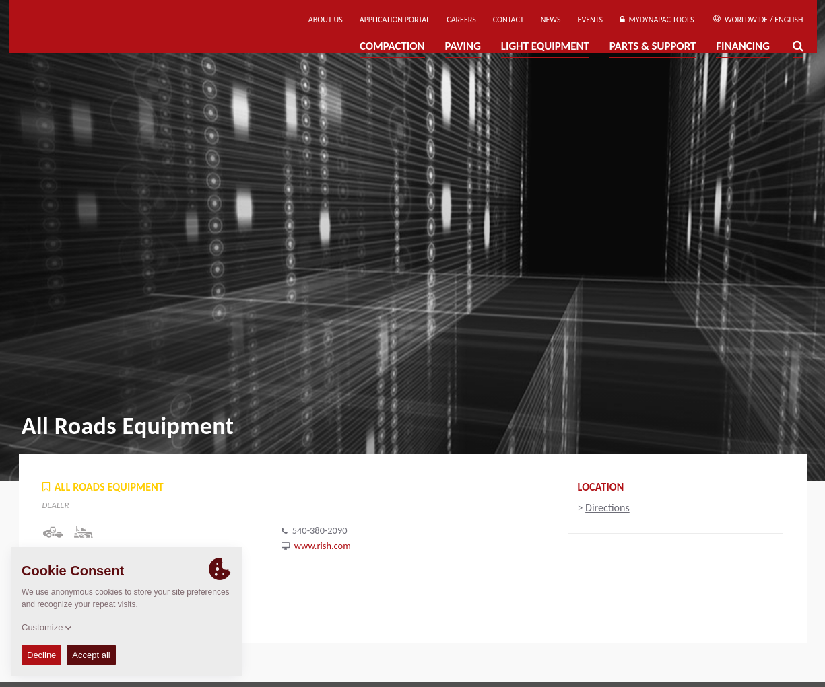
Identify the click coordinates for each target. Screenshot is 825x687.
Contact (508, 19)
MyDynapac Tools (657, 19)
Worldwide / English (758, 19)
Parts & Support (652, 46)
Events (590, 19)
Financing (743, 46)
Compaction (392, 46)
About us (325, 19)
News (551, 19)
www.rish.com (322, 546)
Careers (461, 19)
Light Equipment (545, 46)
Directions (607, 507)
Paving (463, 46)
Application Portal (395, 19)
